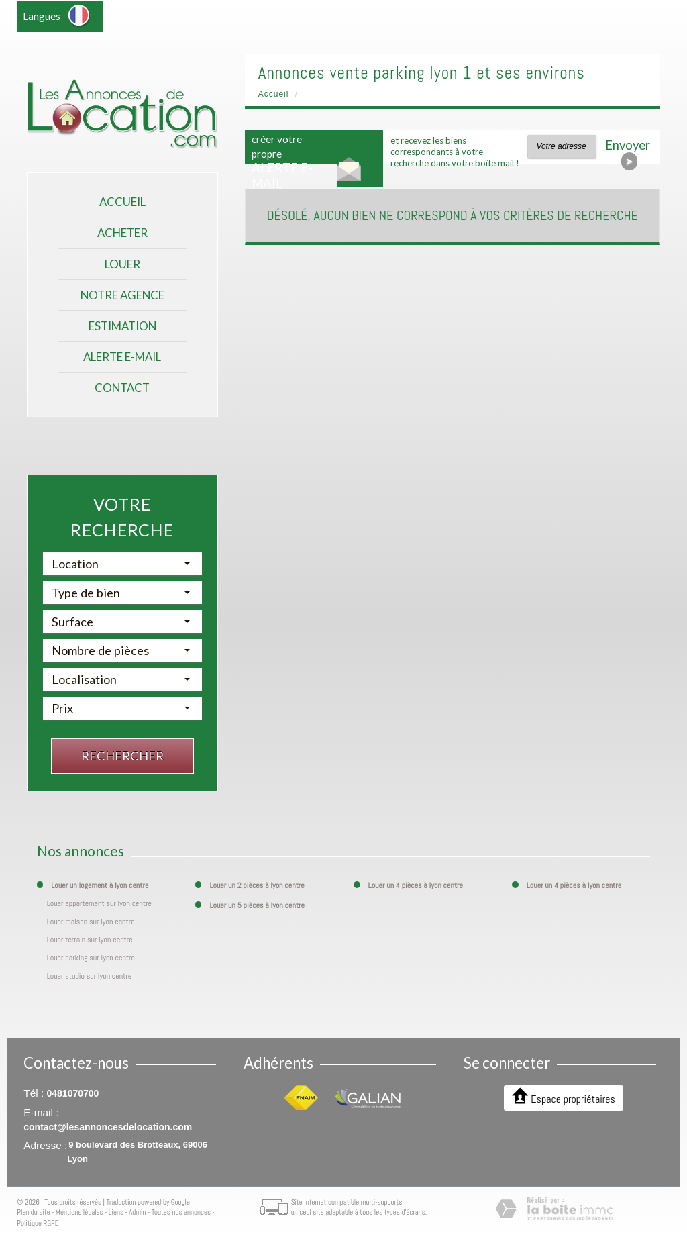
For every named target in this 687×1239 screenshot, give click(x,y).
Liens (116, 1212)
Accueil (122, 202)
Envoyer (627, 148)
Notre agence (122, 295)
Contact (122, 388)
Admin (137, 1212)
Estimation (122, 326)
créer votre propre (282, 162)
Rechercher (122, 755)
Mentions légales (79, 1212)
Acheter (122, 233)
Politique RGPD (38, 1223)
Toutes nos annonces (181, 1212)
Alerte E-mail (122, 357)
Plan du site (33, 1212)
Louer (122, 264)
